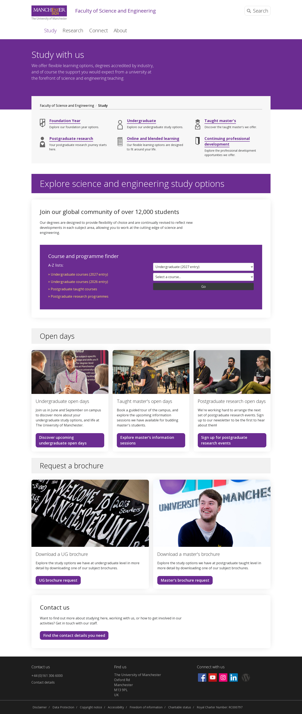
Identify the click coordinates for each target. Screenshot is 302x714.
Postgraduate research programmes (79, 296)
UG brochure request (58, 580)
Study (103, 105)
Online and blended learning (153, 138)
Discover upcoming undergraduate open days (63, 440)
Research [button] (72, 30)
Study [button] (50, 30)
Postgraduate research (71, 138)
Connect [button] (98, 30)
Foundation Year (65, 120)
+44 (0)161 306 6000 (47, 675)
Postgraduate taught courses (74, 289)
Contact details (43, 682)
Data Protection (63, 707)
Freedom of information (146, 707)
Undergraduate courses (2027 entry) (79, 274)
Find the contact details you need (74, 635)
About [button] (120, 30)
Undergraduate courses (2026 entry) (79, 281)
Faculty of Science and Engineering (115, 11)
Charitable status (179, 707)
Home (34, 30)
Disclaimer (40, 707)
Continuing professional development (227, 141)
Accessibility (116, 707)
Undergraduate (141, 120)
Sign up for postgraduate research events (224, 440)
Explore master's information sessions (147, 440)
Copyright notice (91, 707)
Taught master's (220, 120)
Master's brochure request (185, 580)
